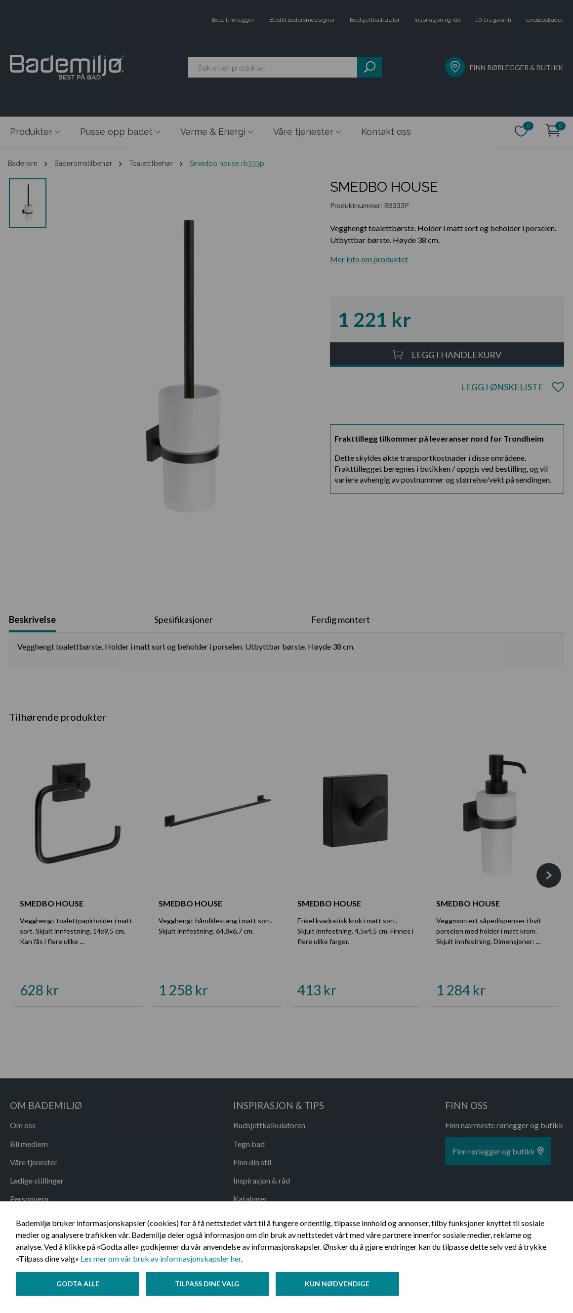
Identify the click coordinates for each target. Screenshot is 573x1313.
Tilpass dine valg (209, 1285)
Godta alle (77, 1285)
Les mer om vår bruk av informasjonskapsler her (161, 1260)
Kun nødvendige (340, 1285)
